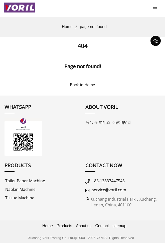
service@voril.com (109, 190)
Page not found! (82, 66)
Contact (102, 226)
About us (83, 226)
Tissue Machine (19, 198)
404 (82, 46)
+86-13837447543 (108, 181)
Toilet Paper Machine (25, 181)
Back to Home (82, 85)
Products (64, 226)
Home (65, 27)
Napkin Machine (20, 189)
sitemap (119, 226)
